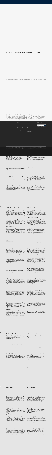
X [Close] (0, 206)
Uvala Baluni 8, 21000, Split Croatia (11, 127)
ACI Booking (28, 127)
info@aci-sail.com (11, 142)
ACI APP (28, 126)
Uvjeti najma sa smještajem (29, 131)
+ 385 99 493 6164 (11, 135)
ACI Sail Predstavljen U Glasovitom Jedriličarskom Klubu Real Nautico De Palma (21, 127)
